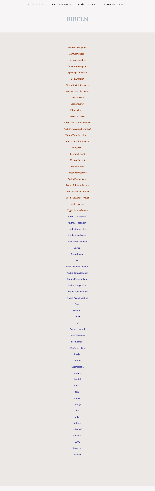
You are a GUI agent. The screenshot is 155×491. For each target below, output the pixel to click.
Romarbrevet (77, 78)
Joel (77, 391)
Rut (77, 260)
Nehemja (77, 310)
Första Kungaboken (77, 279)
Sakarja (77, 448)
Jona (77, 410)
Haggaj (77, 441)
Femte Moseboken (77, 241)
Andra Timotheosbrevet (78, 141)
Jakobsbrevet (77, 166)
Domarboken (77, 254)
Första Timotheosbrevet (77, 135)
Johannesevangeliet (77, 66)
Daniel (77, 379)
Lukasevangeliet (77, 60)
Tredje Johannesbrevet (77, 197)
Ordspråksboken (77, 335)
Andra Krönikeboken (77, 297)
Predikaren (76, 341)
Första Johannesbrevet (77, 185)
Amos (77, 398)
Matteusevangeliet (77, 47)
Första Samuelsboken (77, 266)
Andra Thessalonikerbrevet (77, 128)
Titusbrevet (77, 147)
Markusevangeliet (77, 53)
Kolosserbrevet (77, 116)
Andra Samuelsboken (77, 272)
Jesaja (77, 354)
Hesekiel (77, 373)
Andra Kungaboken (77, 285)
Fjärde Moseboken (77, 235)
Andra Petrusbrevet (77, 179)
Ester (77, 316)
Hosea (77, 385)
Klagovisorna (77, 366)
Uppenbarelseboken (77, 210)
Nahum (77, 423)
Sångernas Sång (77, 348)
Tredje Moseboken (77, 229)
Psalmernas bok (77, 329)
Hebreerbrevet (77, 160)
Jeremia (77, 360)
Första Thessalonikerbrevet (77, 122)
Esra (77, 304)
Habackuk (78, 429)
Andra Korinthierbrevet (77, 91)
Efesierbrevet (77, 103)
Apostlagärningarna (77, 72)
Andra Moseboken (77, 222)
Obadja (77, 404)
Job (77, 323)
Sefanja (77, 435)
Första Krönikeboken (77, 291)
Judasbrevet (77, 204)
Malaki (77, 454)
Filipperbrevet (77, 110)
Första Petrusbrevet (77, 172)
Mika (76, 416)
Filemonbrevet (77, 154)
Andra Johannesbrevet (78, 191)
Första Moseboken (77, 216)
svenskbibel (36, 4)
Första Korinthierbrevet (77, 85)
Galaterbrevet (77, 97)
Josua (77, 247)
